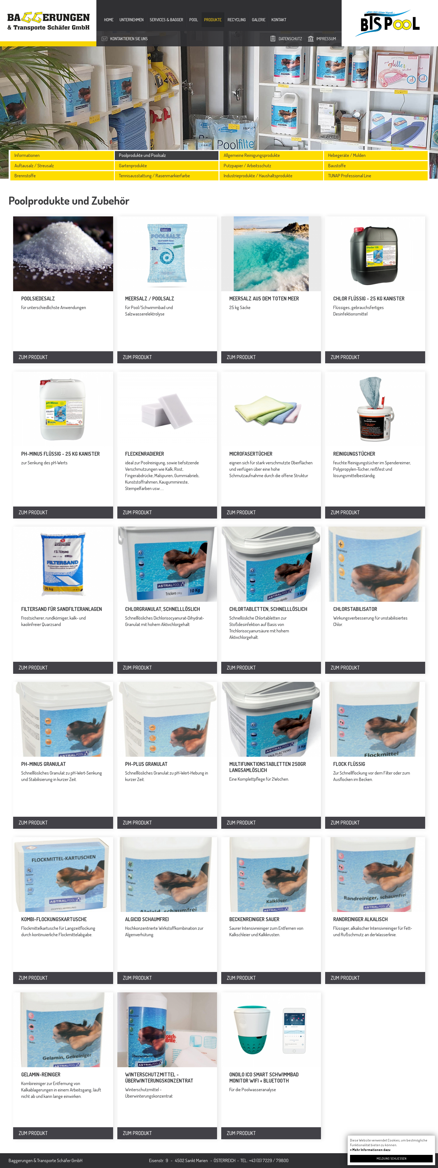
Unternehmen (132, 19)
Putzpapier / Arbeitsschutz (247, 165)
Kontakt (279, 19)
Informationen (27, 155)
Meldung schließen (391, 1158)
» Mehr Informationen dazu (370, 1150)
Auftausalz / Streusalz (34, 165)
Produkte (213, 19)
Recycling (237, 19)
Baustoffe (337, 165)
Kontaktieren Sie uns (129, 38)
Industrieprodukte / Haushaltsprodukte (258, 175)
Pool (193, 19)
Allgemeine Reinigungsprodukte (252, 155)
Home (108, 19)
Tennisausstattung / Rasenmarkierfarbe (154, 175)
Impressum (326, 38)
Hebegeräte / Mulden (347, 155)
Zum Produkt (33, 357)
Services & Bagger (166, 19)
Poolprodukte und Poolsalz (142, 155)
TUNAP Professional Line (349, 175)
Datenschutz (290, 38)
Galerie (258, 19)
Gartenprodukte (133, 165)
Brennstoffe (25, 175)
